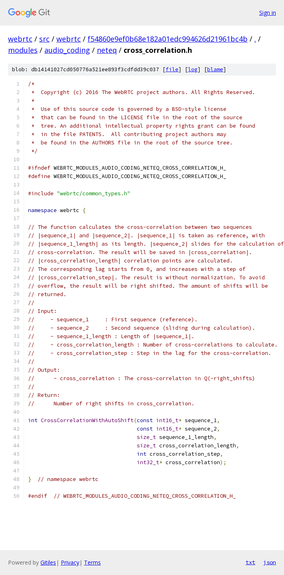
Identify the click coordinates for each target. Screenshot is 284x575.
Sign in (267, 12)
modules (23, 50)
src (44, 39)
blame (215, 69)
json (269, 562)
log (193, 69)
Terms (92, 562)
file (172, 69)
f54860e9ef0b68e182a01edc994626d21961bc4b (168, 39)
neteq (107, 50)
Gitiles (48, 562)
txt (250, 562)
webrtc (20, 39)
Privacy (70, 562)
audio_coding (67, 50)
